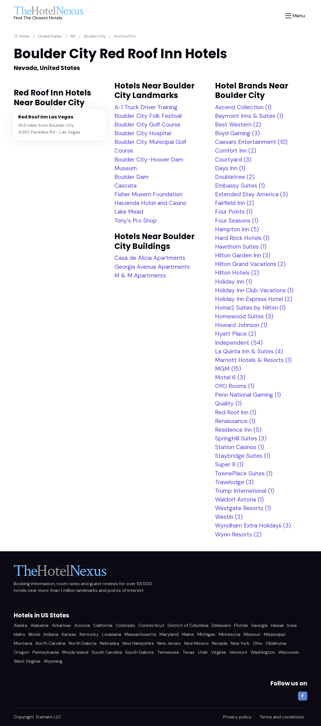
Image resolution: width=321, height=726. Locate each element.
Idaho (19, 634)
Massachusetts (140, 634)
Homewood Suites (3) (244, 316)
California (102, 625)
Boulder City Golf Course (147, 124)
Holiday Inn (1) (233, 281)
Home (21, 36)
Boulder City (94, 36)
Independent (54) (239, 342)
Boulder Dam (131, 177)
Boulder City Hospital (142, 133)
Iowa (292, 625)
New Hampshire (138, 643)
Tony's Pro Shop (135, 220)
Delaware (221, 625)
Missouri (252, 634)
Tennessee (168, 652)
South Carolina (107, 652)
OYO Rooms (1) (234, 386)
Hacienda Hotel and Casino (150, 203)
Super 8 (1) (229, 464)
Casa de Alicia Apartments (149, 258)
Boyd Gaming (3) (237, 133)
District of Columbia (188, 625)
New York (240, 643)
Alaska (20, 625)
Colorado (125, 625)
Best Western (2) (238, 124)
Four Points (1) (234, 211)
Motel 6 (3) (230, 377)
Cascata (125, 185)
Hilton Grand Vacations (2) (250, 264)
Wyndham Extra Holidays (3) (253, 525)
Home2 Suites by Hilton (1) (250, 307)
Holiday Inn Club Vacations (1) (254, 290)
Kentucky (89, 634)
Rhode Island (75, 652)
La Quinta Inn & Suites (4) (249, 351)
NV (73, 36)
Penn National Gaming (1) (248, 394)
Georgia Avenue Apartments (152, 266)
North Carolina (50, 643)
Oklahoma (276, 643)
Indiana (51, 634)
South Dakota (139, 652)
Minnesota (229, 634)
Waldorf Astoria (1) (239, 499)
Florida (241, 625)
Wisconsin (288, 652)
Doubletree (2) (235, 177)
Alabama (40, 625)
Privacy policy (237, 717)
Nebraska (109, 643)
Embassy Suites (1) (240, 185)
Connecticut (151, 625)
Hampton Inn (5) (237, 229)
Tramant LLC (48, 717)
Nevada (219, 643)
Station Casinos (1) (239, 447)
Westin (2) (229, 516)
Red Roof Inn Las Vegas (45, 117)
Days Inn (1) (230, 168)
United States (50, 36)
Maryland (169, 634)
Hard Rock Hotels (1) (242, 238)
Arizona (82, 625)
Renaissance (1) (235, 421)
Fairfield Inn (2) (234, 203)
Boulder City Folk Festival (148, 116)
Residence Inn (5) (238, 429)
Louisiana (111, 634)
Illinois (34, 634)
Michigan (206, 634)
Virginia (218, 652)
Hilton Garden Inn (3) (243, 255)
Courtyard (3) (233, 159)
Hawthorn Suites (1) (241, 246)
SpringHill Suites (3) (241, 438)
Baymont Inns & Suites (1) (249, 116)
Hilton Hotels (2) (237, 272)
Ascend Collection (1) (243, 107)
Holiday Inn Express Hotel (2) (253, 299)
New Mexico (196, 643)
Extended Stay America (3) (251, 194)
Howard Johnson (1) (241, 325)
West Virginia (27, 661)
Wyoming (53, 661)
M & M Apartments (140, 275)
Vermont (238, 652)
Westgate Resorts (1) (243, 508)
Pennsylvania (46, 652)
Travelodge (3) (234, 482)
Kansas (69, 634)
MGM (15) (228, 368)
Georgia (259, 625)
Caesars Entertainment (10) (251, 142)
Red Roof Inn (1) (235, 412)
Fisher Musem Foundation (148, 194)
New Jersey (169, 643)
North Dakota (82, 643)
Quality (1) (228, 403)
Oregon (21, 652)
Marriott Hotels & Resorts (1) (253, 360)
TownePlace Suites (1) (243, 473)
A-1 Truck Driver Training (145, 107)
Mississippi (274, 634)
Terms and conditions (281, 717)
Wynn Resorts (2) (238, 534)
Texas (189, 652)
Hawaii (277, 625)
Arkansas (61, 625)
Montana (23, 643)
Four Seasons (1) (236, 220)
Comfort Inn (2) (235, 150)
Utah (203, 652)
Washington (263, 652)
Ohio (257, 643)
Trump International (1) (244, 490)
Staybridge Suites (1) (242, 455)
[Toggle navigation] (295, 15)
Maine (188, 634)
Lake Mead (128, 211)
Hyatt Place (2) (235, 333)
